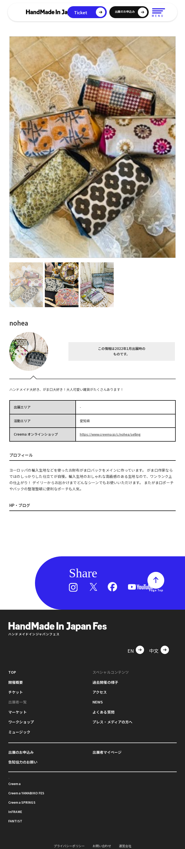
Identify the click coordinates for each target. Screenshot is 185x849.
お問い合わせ (102, 846)
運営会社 (125, 846)
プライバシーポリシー (69, 846)
